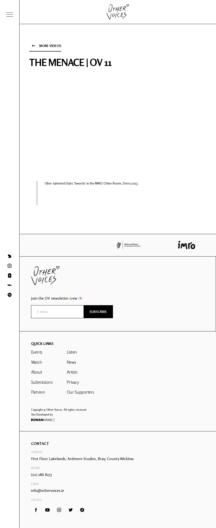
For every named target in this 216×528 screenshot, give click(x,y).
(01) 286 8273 (41, 474)
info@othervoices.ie (47, 490)
